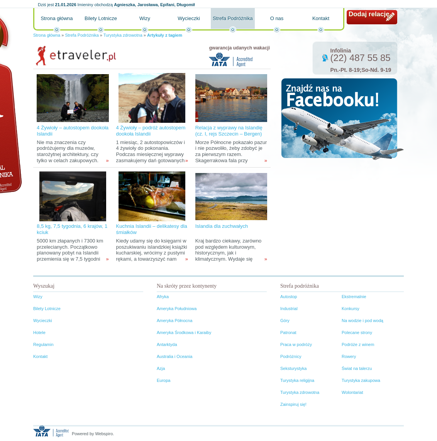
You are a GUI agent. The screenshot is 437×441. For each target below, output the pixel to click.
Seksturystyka (293, 368)
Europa (163, 380)
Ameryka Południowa (176, 308)
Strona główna (57, 18)
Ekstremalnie (354, 296)
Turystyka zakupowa (361, 380)
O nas (277, 18)
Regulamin (43, 344)
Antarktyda (167, 344)
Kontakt (320, 18)
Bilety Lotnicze (101, 18)
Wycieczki (189, 18)
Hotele (39, 332)
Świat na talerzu (357, 368)
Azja (161, 368)
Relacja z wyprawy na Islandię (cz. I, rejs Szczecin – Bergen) (229, 131)
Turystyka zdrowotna (122, 35)
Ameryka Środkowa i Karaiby (184, 332)
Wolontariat (352, 392)
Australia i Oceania (174, 356)
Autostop (288, 296)
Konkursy (350, 308)
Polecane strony (357, 332)
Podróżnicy (290, 356)
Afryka (163, 296)
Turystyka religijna (297, 380)
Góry (285, 320)
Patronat (288, 332)
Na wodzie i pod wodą (362, 320)
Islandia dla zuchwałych (221, 226)
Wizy (144, 18)
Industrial (289, 308)
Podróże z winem (358, 344)
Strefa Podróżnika (232, 18)
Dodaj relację (369, 14)
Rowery (349, 356)
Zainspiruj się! (293, 404)
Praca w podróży (296, 344)
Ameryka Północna (174, 320)
